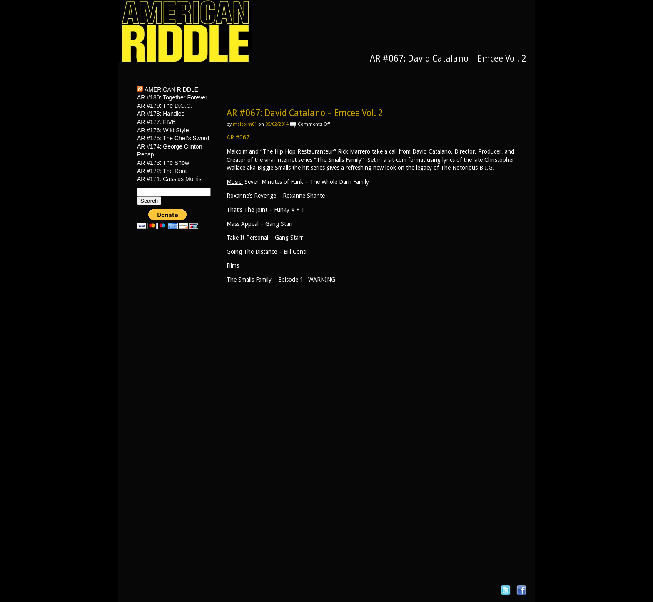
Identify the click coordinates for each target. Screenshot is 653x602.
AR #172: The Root (162, 171)
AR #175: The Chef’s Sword (173, 138)
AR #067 (238, 137)
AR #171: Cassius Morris (169, 179)
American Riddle (171, 89)
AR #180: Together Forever (172, 97)
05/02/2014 (277, 124)
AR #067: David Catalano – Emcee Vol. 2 (305, 113)
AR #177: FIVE (156, 122)
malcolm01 (245, 124)
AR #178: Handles (160, 113)
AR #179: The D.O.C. (164, 105)
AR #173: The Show (163, 162)
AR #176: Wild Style (163, 130)
